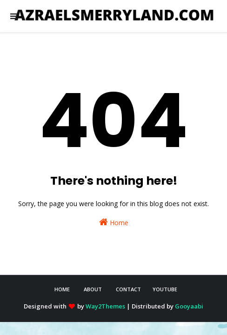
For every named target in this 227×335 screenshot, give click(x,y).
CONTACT (128, 289)
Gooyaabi (189, 306)
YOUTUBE (165, 289)
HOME (62, 289)
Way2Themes (105, 306)
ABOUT (93, 289)
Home (113, 222)
